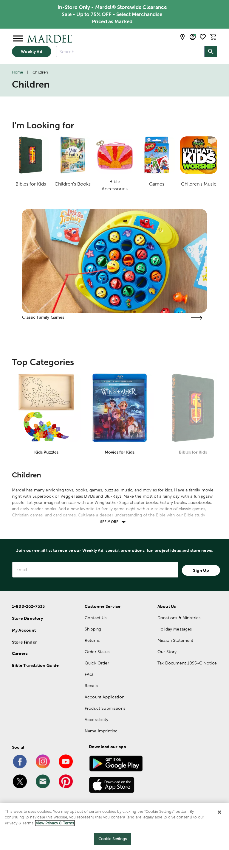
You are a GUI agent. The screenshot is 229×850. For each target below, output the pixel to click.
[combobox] (130, 51)
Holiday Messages (174, 629)
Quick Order (97, 663)
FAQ (89, 674)
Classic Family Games (43, 317)
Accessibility (96, 719)
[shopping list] (203, 37)
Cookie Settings (112, 839)
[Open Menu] (18, 39)
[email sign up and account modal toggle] (193, 37)
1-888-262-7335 (28, 606)
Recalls (91, 685)
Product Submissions (105, 708)
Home (17, 72)
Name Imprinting (101, 730)
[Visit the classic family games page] (196, 317)
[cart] (213, 37)
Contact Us (96, 617)
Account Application (104, 697)
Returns (92, 640)
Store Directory (27, 618)
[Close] (219, 812)
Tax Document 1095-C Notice (187, 663)
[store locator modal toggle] (182, 37)
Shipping (93, 629)
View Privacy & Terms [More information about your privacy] (55, 823)
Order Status (97, 651)
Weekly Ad (31, 51)
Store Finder (24, 642)
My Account (24, 630)
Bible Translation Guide (35, 665)
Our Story (167, 651)
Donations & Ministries (178, 617)
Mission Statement (175, 640)
